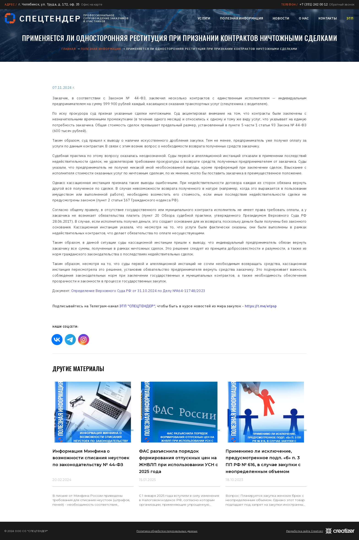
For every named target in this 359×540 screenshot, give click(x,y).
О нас (304, 18)
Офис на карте (91, 4)
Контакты (327, 18)
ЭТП (349, 18)
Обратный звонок (341, 4)
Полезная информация (241, 18)
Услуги (204, 18)
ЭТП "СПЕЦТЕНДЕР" (137, 306)
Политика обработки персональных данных (166, 531)
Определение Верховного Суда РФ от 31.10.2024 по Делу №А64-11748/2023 (138, 291)
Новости (281, 18)
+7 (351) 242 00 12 (313, 4)
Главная (69, 49)
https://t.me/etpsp (261, 306)
